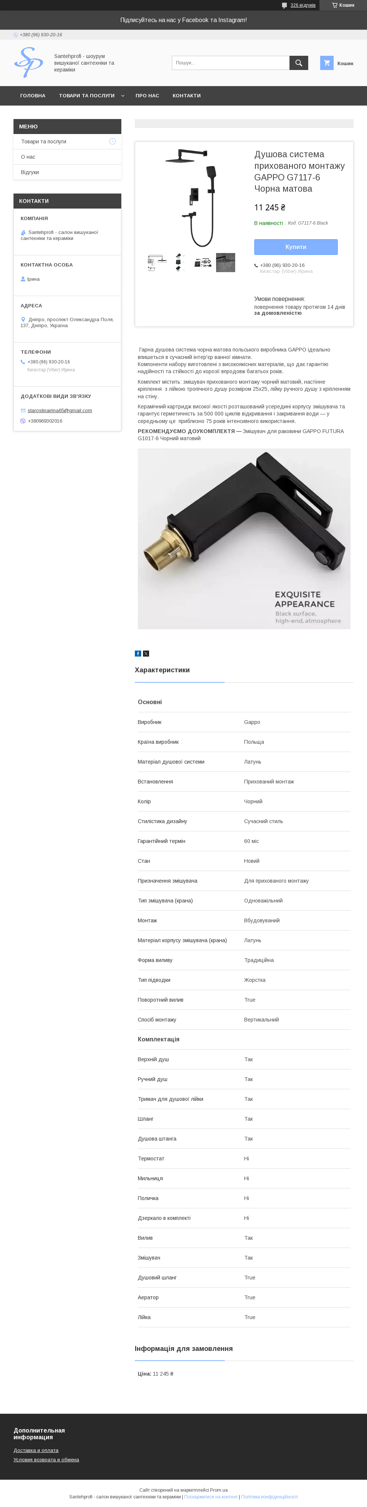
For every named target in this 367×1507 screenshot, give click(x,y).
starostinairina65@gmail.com (60, 410)
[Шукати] (298, 63)
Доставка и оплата (35, 1450)
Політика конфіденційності (269, 1497)
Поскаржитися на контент (211, 1497)
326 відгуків (303, 5)
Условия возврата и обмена (46, 1459)
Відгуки (30, 172)
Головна (32, 95)
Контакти (187, 95)
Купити (296, 247)
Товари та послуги (87, 95)
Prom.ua (219, 1490)
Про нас (147, 95)
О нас (28, 157)
